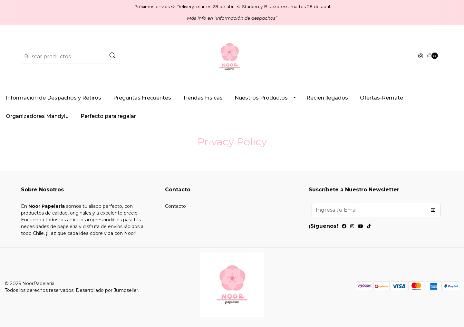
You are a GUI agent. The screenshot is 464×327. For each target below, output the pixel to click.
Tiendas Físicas (203, 98)
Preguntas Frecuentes (142, 98)
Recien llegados (327, 98)
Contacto (175, 206)
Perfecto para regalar (108, 116)
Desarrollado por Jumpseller (107, 290)
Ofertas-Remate (381, 98)
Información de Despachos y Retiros (53, 98)
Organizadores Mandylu (37, 116)
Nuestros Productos (261, 98)
